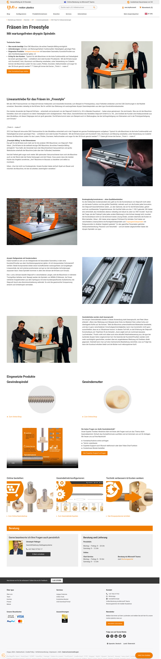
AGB (59, 652)
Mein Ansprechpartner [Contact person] (131, 14)
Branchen (56, 14)
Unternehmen (82, 14)
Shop (8, 14)
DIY (32, 20)
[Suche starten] (94, 7)
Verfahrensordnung (41, 652)
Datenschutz (20, 652)
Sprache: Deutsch (114, 643)
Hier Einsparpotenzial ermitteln (119, 516)
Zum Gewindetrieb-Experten (68, 516)
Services (68, 14)
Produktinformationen (39, 14)
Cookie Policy (30, 652)
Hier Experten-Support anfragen (94, 453)
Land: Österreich (129, 643)
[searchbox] (76, 7)
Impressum (53, 652)
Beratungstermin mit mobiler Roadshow (119, 604)
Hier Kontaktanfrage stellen (18, 71)
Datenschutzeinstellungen (70, 652)
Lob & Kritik (56, 580)
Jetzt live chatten (144, 655)
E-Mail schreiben (38, 554)
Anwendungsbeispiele (41, 20)
